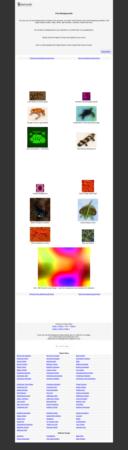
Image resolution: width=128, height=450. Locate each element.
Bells (78, 361)
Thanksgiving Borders (25, 424)
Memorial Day (51, 401)
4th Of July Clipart (52, 356)
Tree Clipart (80, 424)
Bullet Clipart (21, 367)
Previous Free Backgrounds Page (42, 58)
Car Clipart (80, 370)
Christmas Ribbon (52, 379)
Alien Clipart (80, 356)
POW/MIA (79, 404)
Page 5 (55, 329)
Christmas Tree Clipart (25, 384)
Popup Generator (23, 439)
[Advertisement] (64, 74)
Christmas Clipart (52, 373)
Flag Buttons (21, 393)
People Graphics (52, 404)
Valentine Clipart (23, 427)
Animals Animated (52, 358)
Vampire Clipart (51, 427)
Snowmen (20, 421)
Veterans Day (81, 427)
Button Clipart (22, 370)
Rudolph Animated (23, 413)
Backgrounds (51, 361)
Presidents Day (22, 407)
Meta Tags (80, 436)
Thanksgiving (81, 421)
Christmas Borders (23, 373)
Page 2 (61, 326)
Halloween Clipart (82, 396)
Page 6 (61, 329)
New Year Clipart (23, 404)
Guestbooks (50, 436)
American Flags (22, 358)
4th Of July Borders (24, 356)
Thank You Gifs (51, 424)
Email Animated (52, 390)
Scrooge (79, 416)
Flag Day (49, 393)
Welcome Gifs (22, 430)
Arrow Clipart (21, 361)
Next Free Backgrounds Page (89, 58)
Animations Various (83, 358)
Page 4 (73, 326)
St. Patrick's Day (52, 421)
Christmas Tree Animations (86, 379)
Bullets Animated (82, 364)
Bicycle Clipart (22, 364)
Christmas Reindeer (24, 379)
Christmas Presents (83, 376)
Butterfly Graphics (52, 367)
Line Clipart (21, 401)
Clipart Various (81, 384)
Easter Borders (22, 390)
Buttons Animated (82, 367)
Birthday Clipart (52, 364)
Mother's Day (81, 401)
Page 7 (67, 329)
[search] (63, 346)
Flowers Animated (82, 393)
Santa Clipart (21, 416)
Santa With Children (53, 416)
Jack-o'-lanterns (22, 399)
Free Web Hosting (53, 439)
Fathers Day (80, 390)
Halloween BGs (52, 396)
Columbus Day (22, 387)
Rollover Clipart (52, 407)
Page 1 (55, 326)
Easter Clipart (81, 387)
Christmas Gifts (22, 376)
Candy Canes (51, 370)
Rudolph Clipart (52, 413)
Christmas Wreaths (53, 384)
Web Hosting (80, 439)
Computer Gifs (51, 387)
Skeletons (50, 419)
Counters (20, 436)
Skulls (78, 419)
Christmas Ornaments (54, 376)
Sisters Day (21, 419)
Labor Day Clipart (52, 399)
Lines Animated (81, 399)
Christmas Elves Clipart (84, 373)
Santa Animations (82, 413)
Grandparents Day (23, 396)
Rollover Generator (83, 407)
